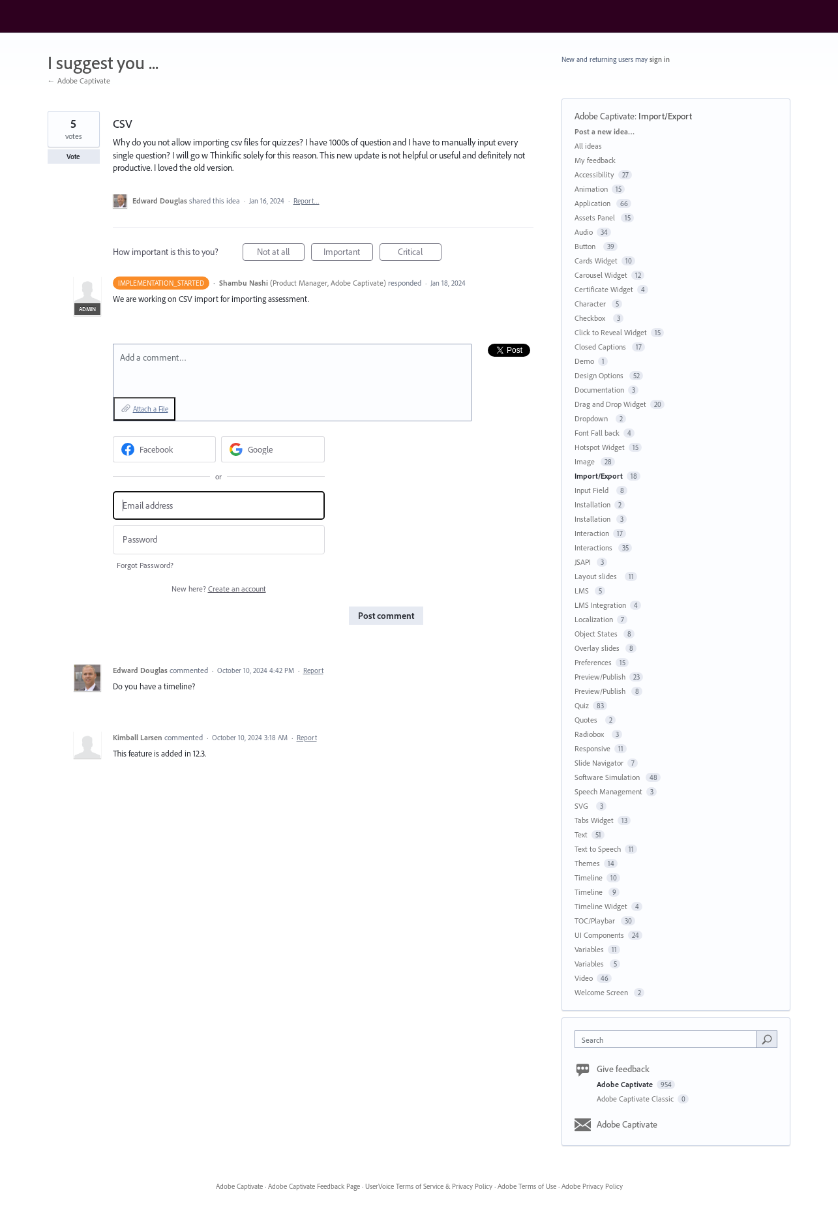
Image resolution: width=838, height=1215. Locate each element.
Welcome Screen (602, 992)
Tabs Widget (594, 820)
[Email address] (219, 505)
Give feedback (623, 1069)
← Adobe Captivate (79, 80)
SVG (583, 806)
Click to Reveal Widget (611, 332)
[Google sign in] (273, 449)
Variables (589, 949)
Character (591, 303)
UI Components (599, 935)
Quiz (582, 705)
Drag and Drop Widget (610, 404)
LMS (583, 590)
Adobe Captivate (605, 116)
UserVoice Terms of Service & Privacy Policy (428, 1186)
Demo (584, 361)
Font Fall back (597, 433)
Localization (594, 619)
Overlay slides (598, 648)
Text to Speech (598, 849)
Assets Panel (596, 217)
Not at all (281, 253)
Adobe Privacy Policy (592, 1186)
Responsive (592, 748)
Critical (419, 253)
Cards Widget (596, 260)
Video (584, 978)
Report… (306, 200)
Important (348, 253)
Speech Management (608, 791)
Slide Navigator (599, 763)
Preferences (593, 662)
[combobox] (668, 1039)
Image (586, 461)
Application (593, 203)
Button (587, 246)
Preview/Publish (600, 677)
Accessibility (594, 174)
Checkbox (592, 318)
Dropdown (593, 418)
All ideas (588, 146)
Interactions (594, 547)
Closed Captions (601, 347)
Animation (591, 189)
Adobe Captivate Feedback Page (314, 1186)
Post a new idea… (605, 131)
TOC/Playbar (596, 920)
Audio (584, 232)
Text (581, 834)
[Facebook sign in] (165, 449)
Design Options (600, 375)
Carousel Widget (601, 275)
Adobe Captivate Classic (636, 1098)
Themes (587, 863)
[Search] (766, 1038)
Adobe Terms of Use (527, 1186)
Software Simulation (608, 777)
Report (313, 670)
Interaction (592, 533)
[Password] (219, 539)
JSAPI (584, 562)
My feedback (595, 160)
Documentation (599, 390)
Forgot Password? (145, 565)
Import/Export (665, 116)
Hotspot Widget (600, 447)
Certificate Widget (604, 289)
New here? (219, 588)
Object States (597, 633)
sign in (660, 59)
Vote (73, 156)
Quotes (588, 720)
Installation (592, 504)
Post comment (386, 616)
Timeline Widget (601, 906)
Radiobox (591, 734)
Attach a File (150, 408)
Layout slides (598, 576)
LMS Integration (600, 605)
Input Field (593, 490)
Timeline (589, 877)
